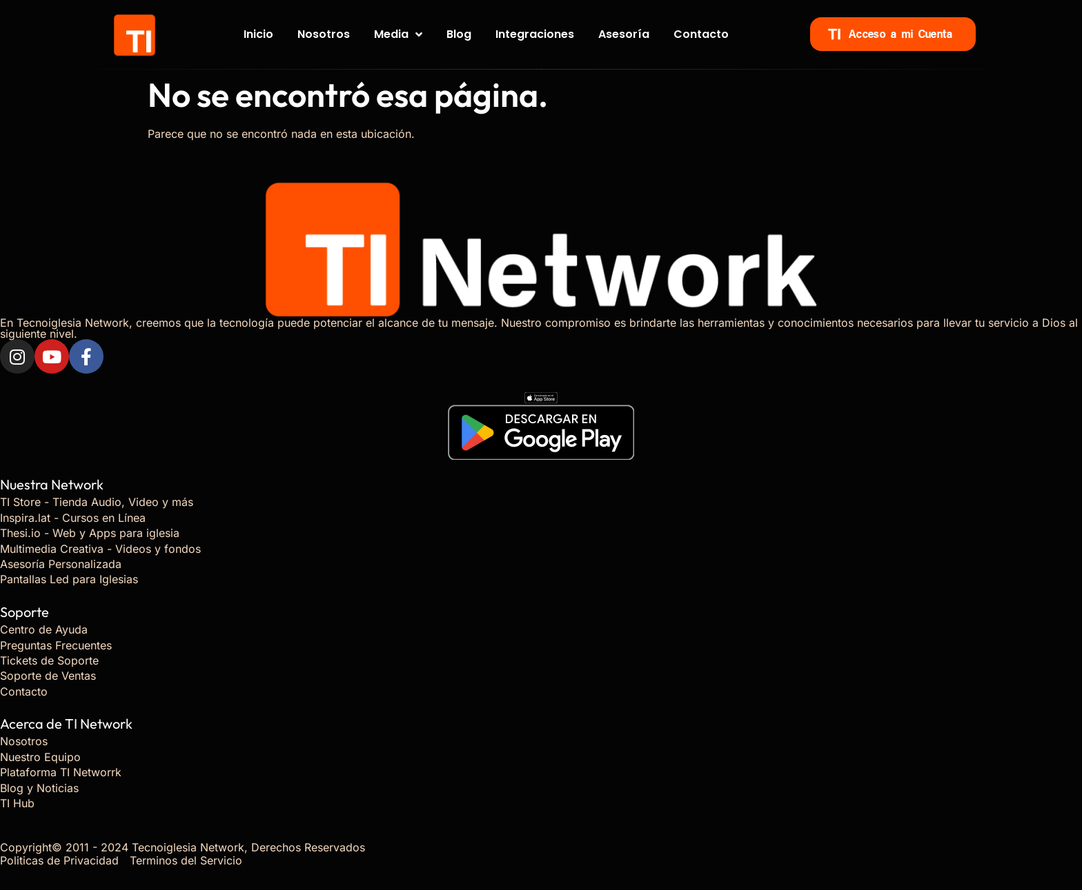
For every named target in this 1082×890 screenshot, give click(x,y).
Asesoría (623, 34)
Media (398, 34)
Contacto (701, 34)
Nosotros (323, 34)
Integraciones (534, 34)
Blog (458, 34)
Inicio (258, 34)
